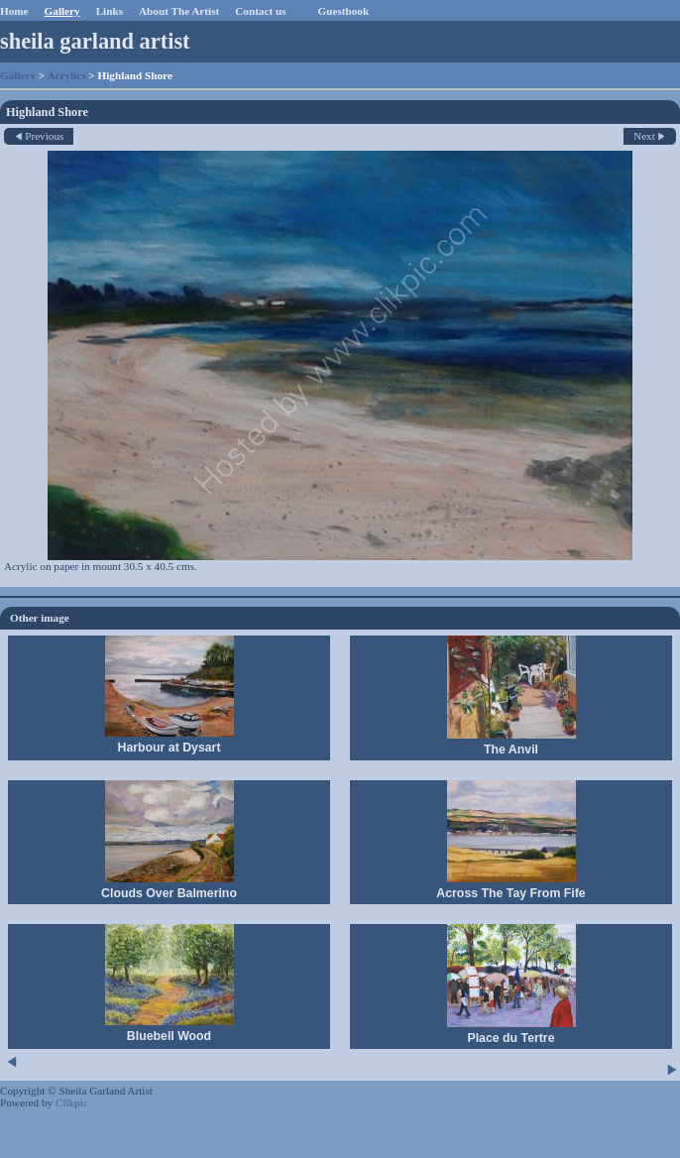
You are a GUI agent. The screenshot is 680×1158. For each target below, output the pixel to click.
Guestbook (344, 11)
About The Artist (179, 11)
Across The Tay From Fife (510, 893)
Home (14, 11)
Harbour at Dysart (168, 747)
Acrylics (66, 75)
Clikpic (72, 1102)
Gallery (62, 11)
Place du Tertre (510, 1038)
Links (109, 11)
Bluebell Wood (169, 1036)
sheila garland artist (95, 41)
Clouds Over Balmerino (169, 893)
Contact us (260, 11)
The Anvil (511, 749)
